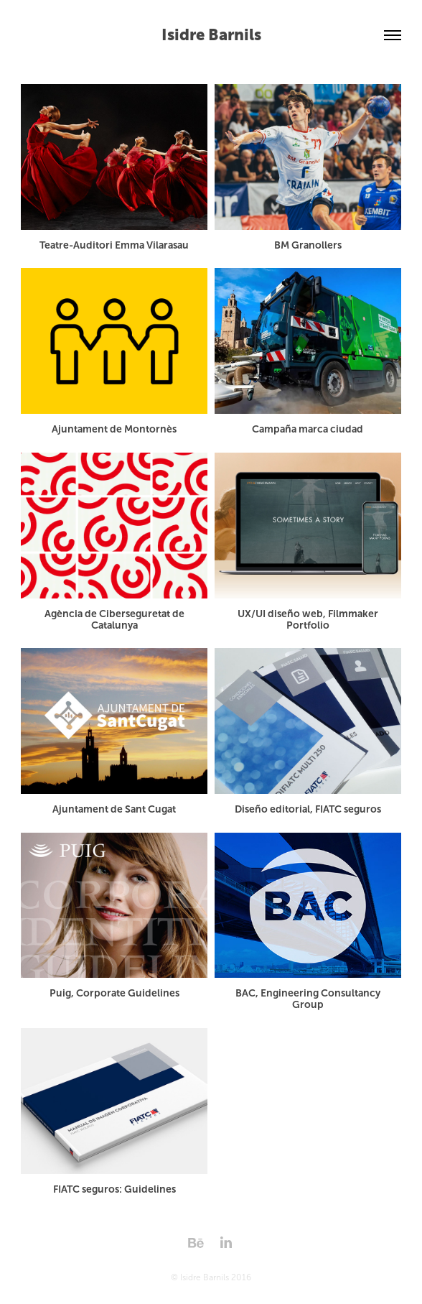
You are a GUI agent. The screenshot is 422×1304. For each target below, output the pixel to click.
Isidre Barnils (211, 35)
